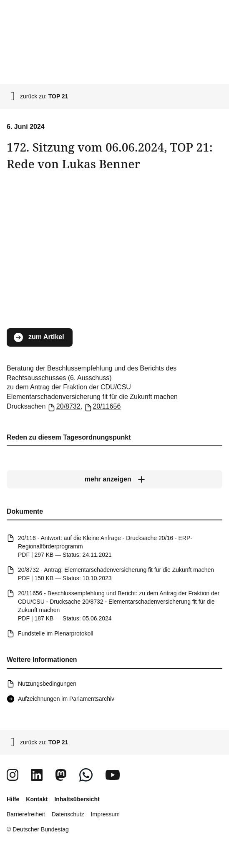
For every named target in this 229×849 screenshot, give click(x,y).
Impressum (105, 814)
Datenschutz (68, 814)
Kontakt (37, 799)
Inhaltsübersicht (76, 799)
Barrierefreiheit (26, 814)
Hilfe (13, 799)
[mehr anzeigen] (114, 479)
